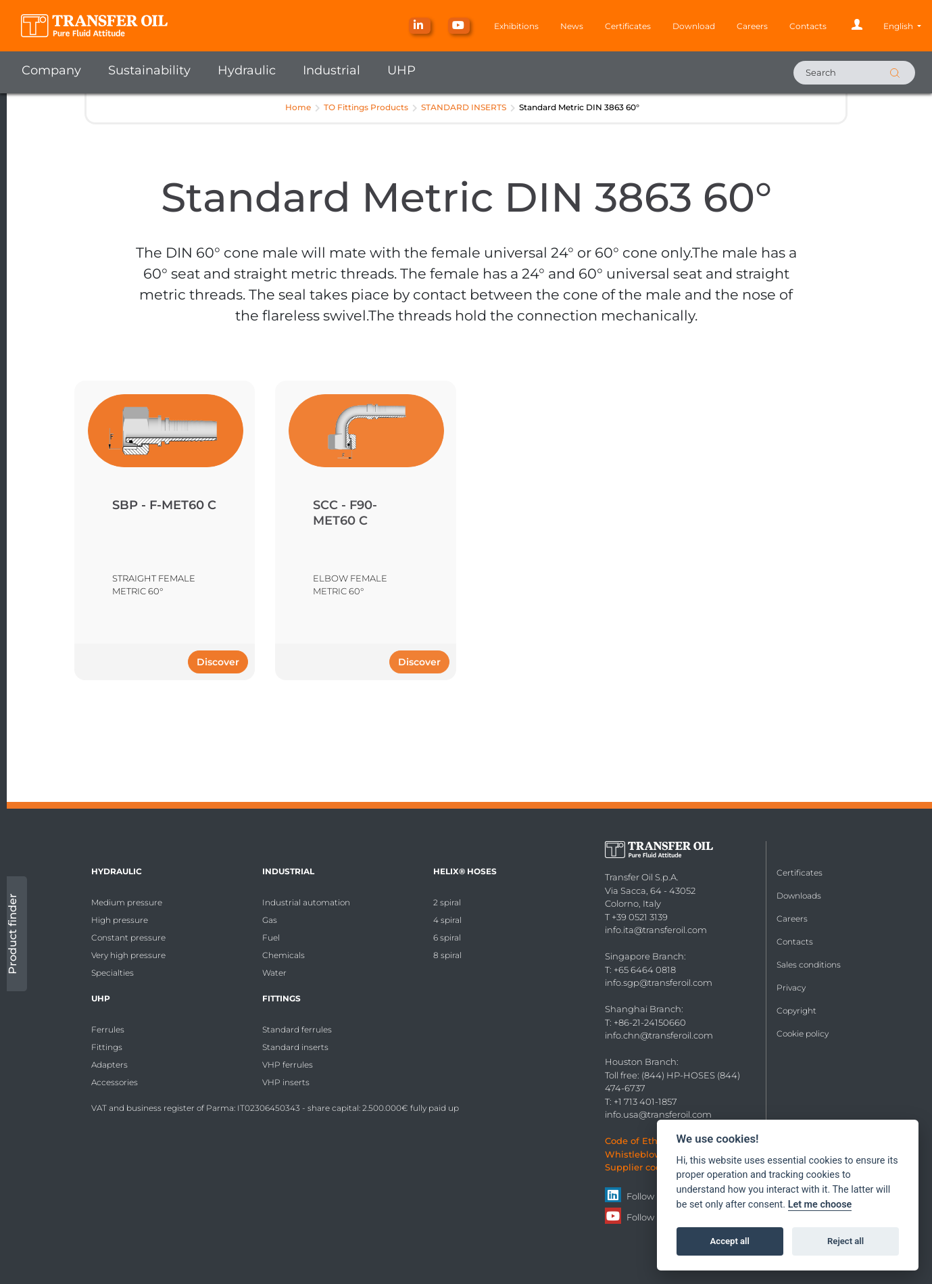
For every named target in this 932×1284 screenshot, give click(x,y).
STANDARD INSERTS (463, 107)
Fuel (271, 937)
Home (298, 107)
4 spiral (447, 920)
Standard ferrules (297, 1029)
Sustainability (149, 70)
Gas (269, 920)
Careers (752, 26)
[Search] (854, 73)
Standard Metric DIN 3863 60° (579, 107)
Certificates (628, 26)
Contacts (808, 26)
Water (274, 973)
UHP (401, 70)
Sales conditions (809, 964)
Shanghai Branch (643, 1008)
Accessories (114, 1082)
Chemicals (283, 955)
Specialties (112, 973)
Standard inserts (295, 1047)
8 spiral (447, 955)
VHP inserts (286, 1082)
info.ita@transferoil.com (656, 929)
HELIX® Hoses (465, 871)
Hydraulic (247, 70)
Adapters (109, 1065)
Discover (218, 662)
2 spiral (447, 902)
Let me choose (820, 1204)
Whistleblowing (641, 1154)
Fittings (106, 1047)
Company (51, 70)
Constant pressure (128, 937)
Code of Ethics (637, 1140)
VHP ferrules (287, 1065)
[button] (902, 26)
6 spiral (447, 937)
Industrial (331, 70)
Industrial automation (306, 902)
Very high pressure (128, 955)
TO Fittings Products (366, 107)
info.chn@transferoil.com (659, 1035)
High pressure (119, 920)
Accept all (730, 1241)
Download (693, 26)
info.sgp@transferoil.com (658, 982)
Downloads (799, 895)
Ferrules (107, 1029)
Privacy (791, 987)
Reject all (845, 1241)
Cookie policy (803, 1033)
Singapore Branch (644, 956)
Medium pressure (126, 902)
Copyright (796, 1010)
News (571, 26)
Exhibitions (516, 26)
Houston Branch (641, 1061)
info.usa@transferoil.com (658, 1114)
